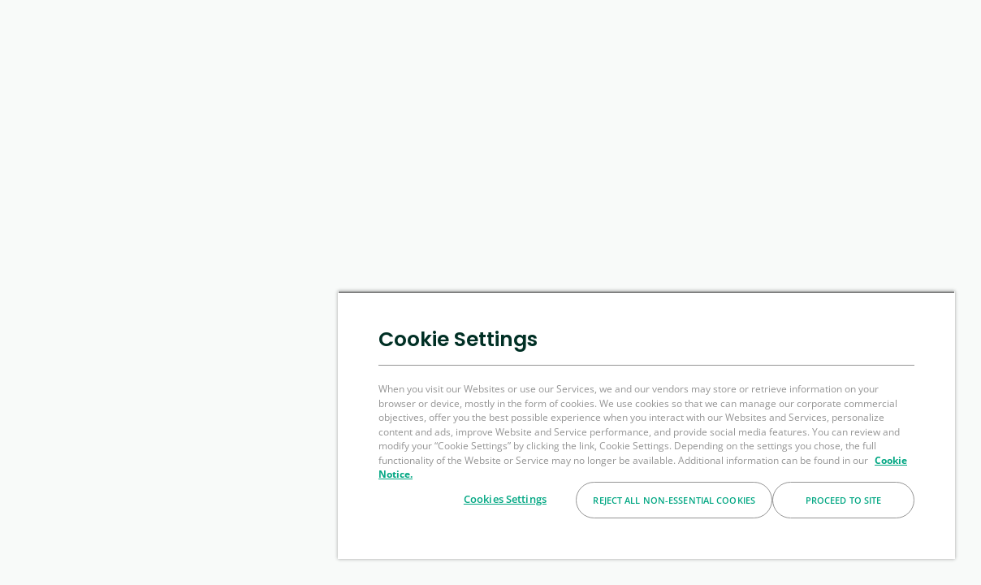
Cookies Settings (505, 499)
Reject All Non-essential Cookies (674, 500)
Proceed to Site (844, 500)
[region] (670, 425)
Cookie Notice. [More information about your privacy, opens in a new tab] (657, 474)
